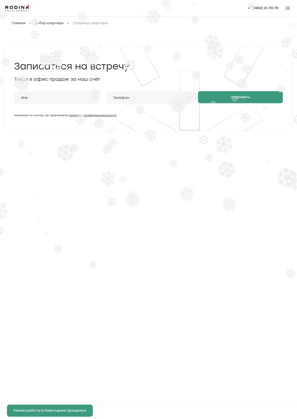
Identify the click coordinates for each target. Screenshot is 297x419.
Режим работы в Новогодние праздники (49, 411)
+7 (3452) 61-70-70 (262, 8)
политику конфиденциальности (92, 115)
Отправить (240, 97)
